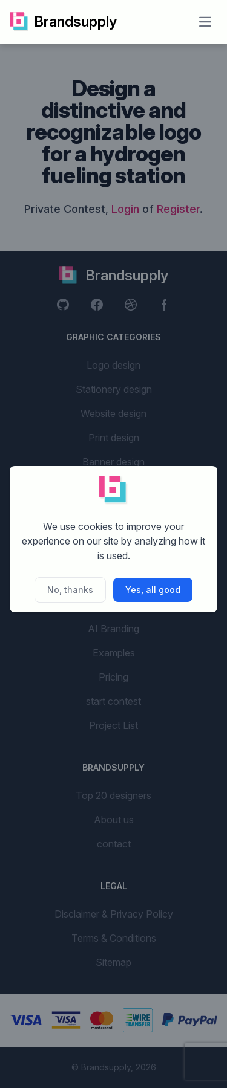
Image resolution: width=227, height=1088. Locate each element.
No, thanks (70, 589)
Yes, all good (152, 589)
